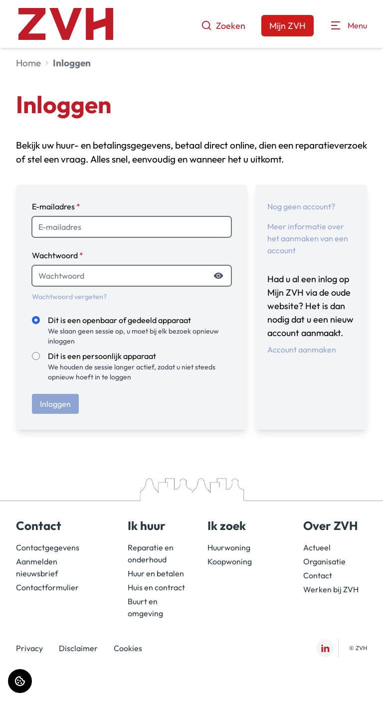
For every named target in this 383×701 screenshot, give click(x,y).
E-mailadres (56, 206)
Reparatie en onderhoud (151, 553)
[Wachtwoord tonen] (218, 276)
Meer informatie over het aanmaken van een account (307, 238)
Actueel (317, 547)
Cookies (128, 648)
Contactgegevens (47, 547)
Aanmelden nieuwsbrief (37, 567)
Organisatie (324, 561)
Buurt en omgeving (145, 607)
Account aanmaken (301, 349)
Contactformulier (47, 587)
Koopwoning (229, 561)
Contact (317, 575)
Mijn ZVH (287, 25)
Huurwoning (228, 547)
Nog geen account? (301, 206)
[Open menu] (348, 25)
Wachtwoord (57, 255)
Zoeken (223, 25)
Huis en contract (156, 587)
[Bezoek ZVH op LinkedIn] (325, 648)
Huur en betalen (156, 573)
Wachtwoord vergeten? (69, 296)
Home (28, 63)
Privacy (29, 648)
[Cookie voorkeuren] (20, 681)
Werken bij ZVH (331, 589)
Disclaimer (78, 648)
